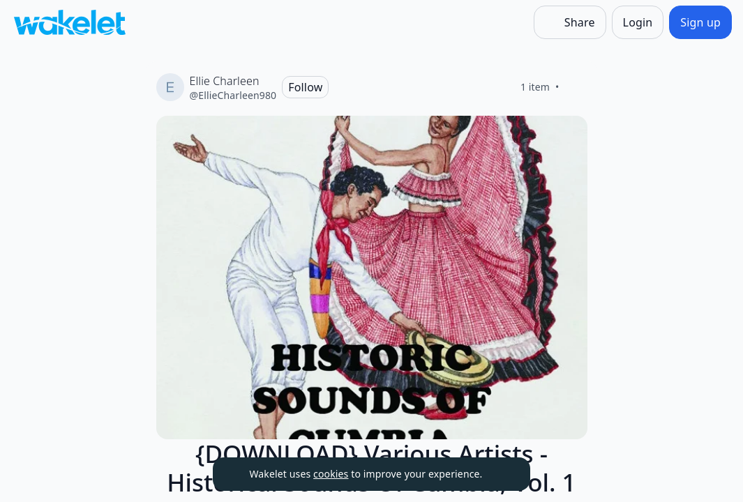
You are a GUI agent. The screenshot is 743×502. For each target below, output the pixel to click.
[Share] (570, 22)
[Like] (576, 87)
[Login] (638, 22)
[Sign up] (700, 22)
